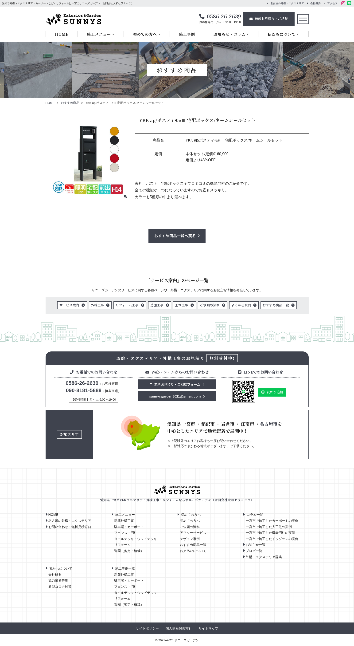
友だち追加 (275, 392)
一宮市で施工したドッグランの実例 (272, 539)
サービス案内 (69, 305)
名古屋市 (268, 424)
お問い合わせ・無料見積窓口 (69, 527)
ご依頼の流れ (210, 305)
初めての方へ (145, 34)
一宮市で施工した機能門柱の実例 (270, 533)
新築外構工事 (124, 521)
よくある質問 (241, 305)
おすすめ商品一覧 (276, 305)
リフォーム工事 (127, 305)
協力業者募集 (58, 581)
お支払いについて (193, 551)
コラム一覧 (255, 515)
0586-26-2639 (224, 16)
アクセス (332, 3)
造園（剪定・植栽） (129, 551)
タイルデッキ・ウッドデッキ (135, 539)
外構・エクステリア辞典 (264, 557)
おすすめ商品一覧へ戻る (175, 235)
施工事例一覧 (125, 569)
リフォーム (122, 545)
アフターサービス (193, 533)
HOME (61, 34)
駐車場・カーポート (129, 527)
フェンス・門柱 (125, 533)
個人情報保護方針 (179, 628)
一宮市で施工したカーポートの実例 (272, 521)
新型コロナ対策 (59, 586)
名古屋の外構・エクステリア (287, 3)
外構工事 (97, 305)
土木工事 (181, 305)
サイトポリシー (147, 628)
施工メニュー (99, 34)
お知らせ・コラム (229, 34)
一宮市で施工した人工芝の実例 (269, 527)
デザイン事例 (190, 539)
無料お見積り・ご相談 (271, 18)
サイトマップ (208, 628)
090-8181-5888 (83, 390)
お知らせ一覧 (255, 545)
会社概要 (315, 3)
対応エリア (69, 434)
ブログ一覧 (254, 551)
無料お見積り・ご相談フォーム (175, 384)
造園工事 (156, 305)
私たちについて (282, 34)
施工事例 (187, 34)
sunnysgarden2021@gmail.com (175, 396)
